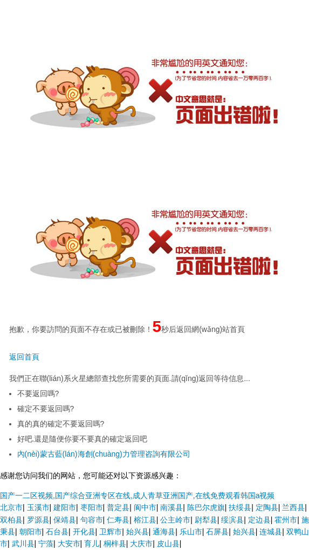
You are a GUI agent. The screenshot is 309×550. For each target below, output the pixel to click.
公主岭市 (175, 519)
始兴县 (137, 531)
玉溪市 (38, 507)
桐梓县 (115, 543)
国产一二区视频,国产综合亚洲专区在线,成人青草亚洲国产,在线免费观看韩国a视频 (137, 495)
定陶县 (267, 507)
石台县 (57, 531)
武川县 (23, 543)
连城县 (270, 531)
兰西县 (293, 507)
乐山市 (191, 531)
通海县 (164, 531)
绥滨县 (232, 519)
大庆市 (141, 543)
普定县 (118, 507)
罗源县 (38, 519)
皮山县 (168, 543)
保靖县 (64, 519)
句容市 (91, 519)
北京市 (11, 507)
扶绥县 (240, 507)
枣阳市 (91, 507)
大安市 (69, 543)
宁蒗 (45, 543)
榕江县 (145, 519)
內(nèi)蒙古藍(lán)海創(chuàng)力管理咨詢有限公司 (103, 454)
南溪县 (171, 507)
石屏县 (217, 531)
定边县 (259, 519)
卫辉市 (110, 531)
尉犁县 (206, 519)
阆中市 (145, 507)
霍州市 (285, 519)
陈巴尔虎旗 (206, 507)
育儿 (91, 543)
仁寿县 (118, 519)
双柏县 (11, 519)
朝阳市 (30, 531)
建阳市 (64, 507)
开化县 (84, 531)
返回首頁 (24, 356)
